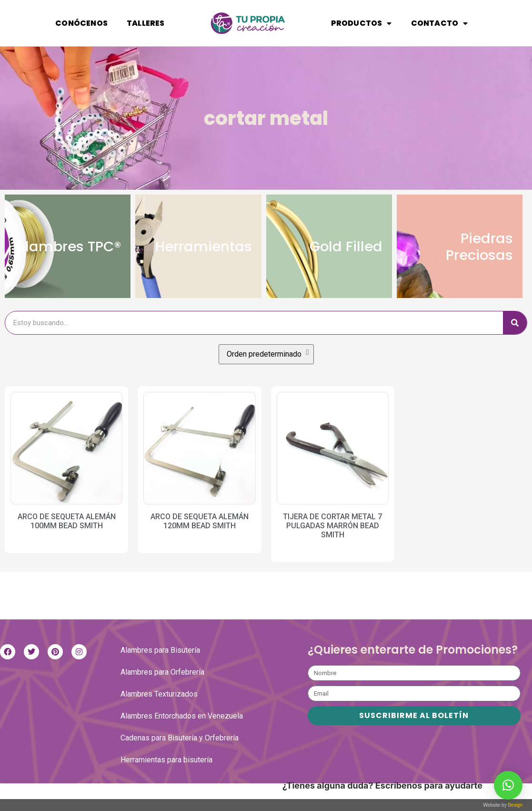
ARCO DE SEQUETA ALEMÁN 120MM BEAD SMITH (200, 537)
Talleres (146, 23)
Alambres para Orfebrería (162, 687)
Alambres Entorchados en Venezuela (181, 731)
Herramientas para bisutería (166, 775)
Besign (514, 805)
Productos (361, 23)
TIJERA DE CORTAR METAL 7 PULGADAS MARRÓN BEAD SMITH (332, 541)
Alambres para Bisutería (160, 665)
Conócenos (81, 23)
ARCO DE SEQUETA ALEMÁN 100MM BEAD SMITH (67, 537)
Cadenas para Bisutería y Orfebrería (179, 753)
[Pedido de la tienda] (266, 370)
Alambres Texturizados (159, 709)
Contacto (439, 23)
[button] (508, 785)
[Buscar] (515, 338)
